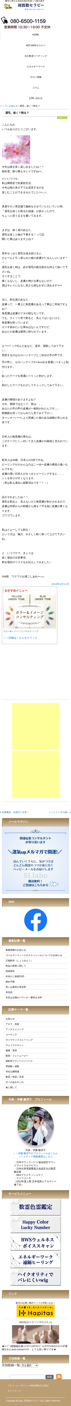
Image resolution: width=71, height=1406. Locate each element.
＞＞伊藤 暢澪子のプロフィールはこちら (35, 1153)
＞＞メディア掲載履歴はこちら (35, 1156)
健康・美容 (11, 1050)
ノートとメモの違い (59, 812)
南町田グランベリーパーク (19, 1061)
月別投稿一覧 (11, 1365)
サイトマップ (14, 1391)
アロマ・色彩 (12, 1024)
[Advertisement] (35, 726)
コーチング (11, 1034)
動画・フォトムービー (17, 1055)
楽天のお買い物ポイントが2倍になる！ (35, 1309)
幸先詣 (9, 992)
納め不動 (10, 981)
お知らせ (62, 117)
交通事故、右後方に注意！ (15, 812)
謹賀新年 (10, 971)
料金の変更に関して (16, 966)
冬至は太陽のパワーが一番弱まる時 (24, 997)
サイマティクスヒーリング (19, 1040)
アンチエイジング (15, 1029)
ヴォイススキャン (15, 1045)
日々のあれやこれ (15, 1082)
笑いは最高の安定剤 (16, 987)
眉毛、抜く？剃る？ (17, 112)
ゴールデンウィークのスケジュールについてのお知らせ (34, 955)
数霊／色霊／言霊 (15, 1077)
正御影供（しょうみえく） (19, 960)
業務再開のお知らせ (16, 950)
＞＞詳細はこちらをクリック (20, 637)
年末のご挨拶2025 (15, 976)
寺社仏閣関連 (12, 1071)
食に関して (11, 1087)
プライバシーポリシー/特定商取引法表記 (28, 1385)
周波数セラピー (32, 1400)
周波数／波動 (12, 1066)
